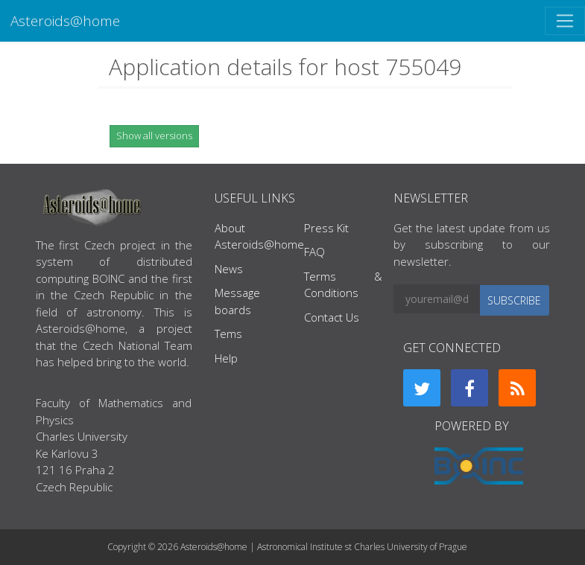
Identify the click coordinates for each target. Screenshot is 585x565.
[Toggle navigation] (565, 21)
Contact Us (331, 317)
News (229, 268)
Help (226, 358)
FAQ (314, 251)
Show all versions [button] (154, 135)
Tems (228, 333)
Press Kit (326, 227)
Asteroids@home (65, 20)
